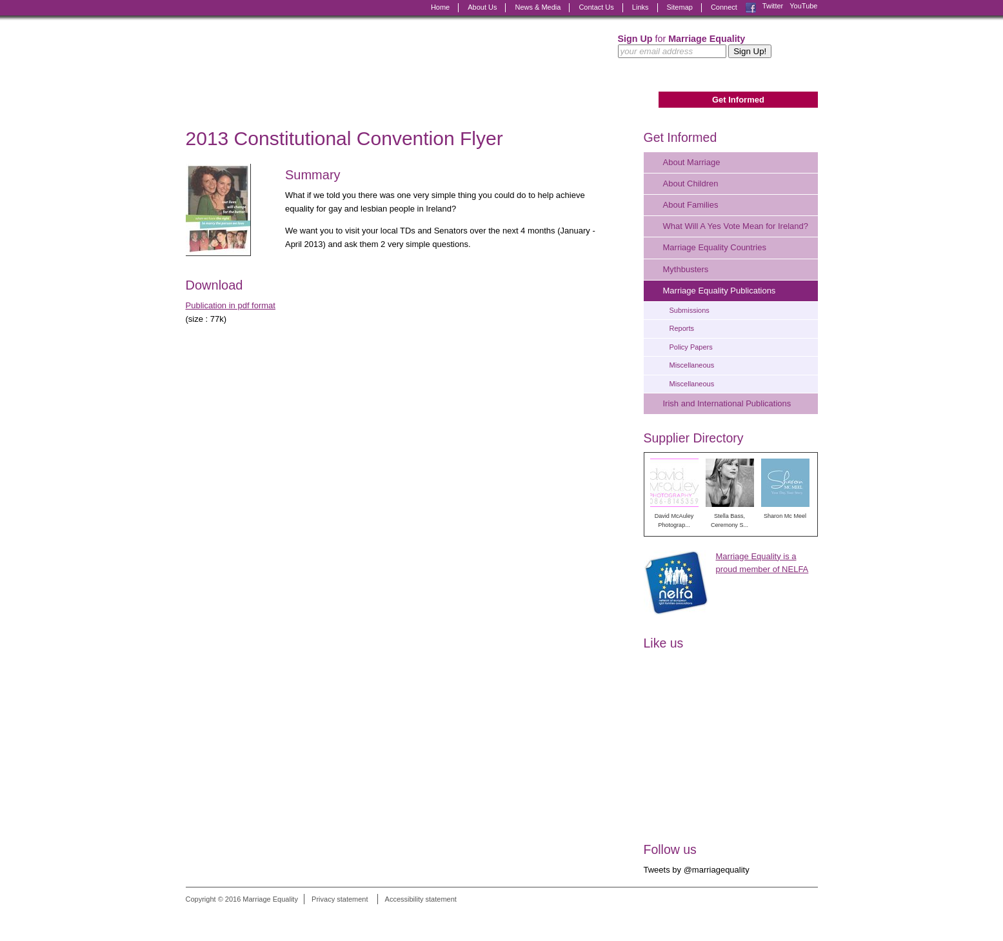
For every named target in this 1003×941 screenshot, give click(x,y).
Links (640, 7)
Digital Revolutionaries (788, 916)
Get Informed (738, 99)
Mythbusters (686, 269)
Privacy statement (340, 899)
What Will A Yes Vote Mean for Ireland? (735, 226)
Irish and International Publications (727, 403)
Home (440, 7)
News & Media (538, 7)
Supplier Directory (694, 438)
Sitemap (680, 7)
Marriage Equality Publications (719, 290)
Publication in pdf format (230, 305)
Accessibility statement (421, 899)
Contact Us (596, 7)
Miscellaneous (692, 365)
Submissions (690, 310)
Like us (664, 643)
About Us (482, 7)
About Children (691, 183)
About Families (691, 205)
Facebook (751, 8)
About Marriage (691, 162)
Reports (682, 328)
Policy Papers (691, 347)
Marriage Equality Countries (714, 247)
